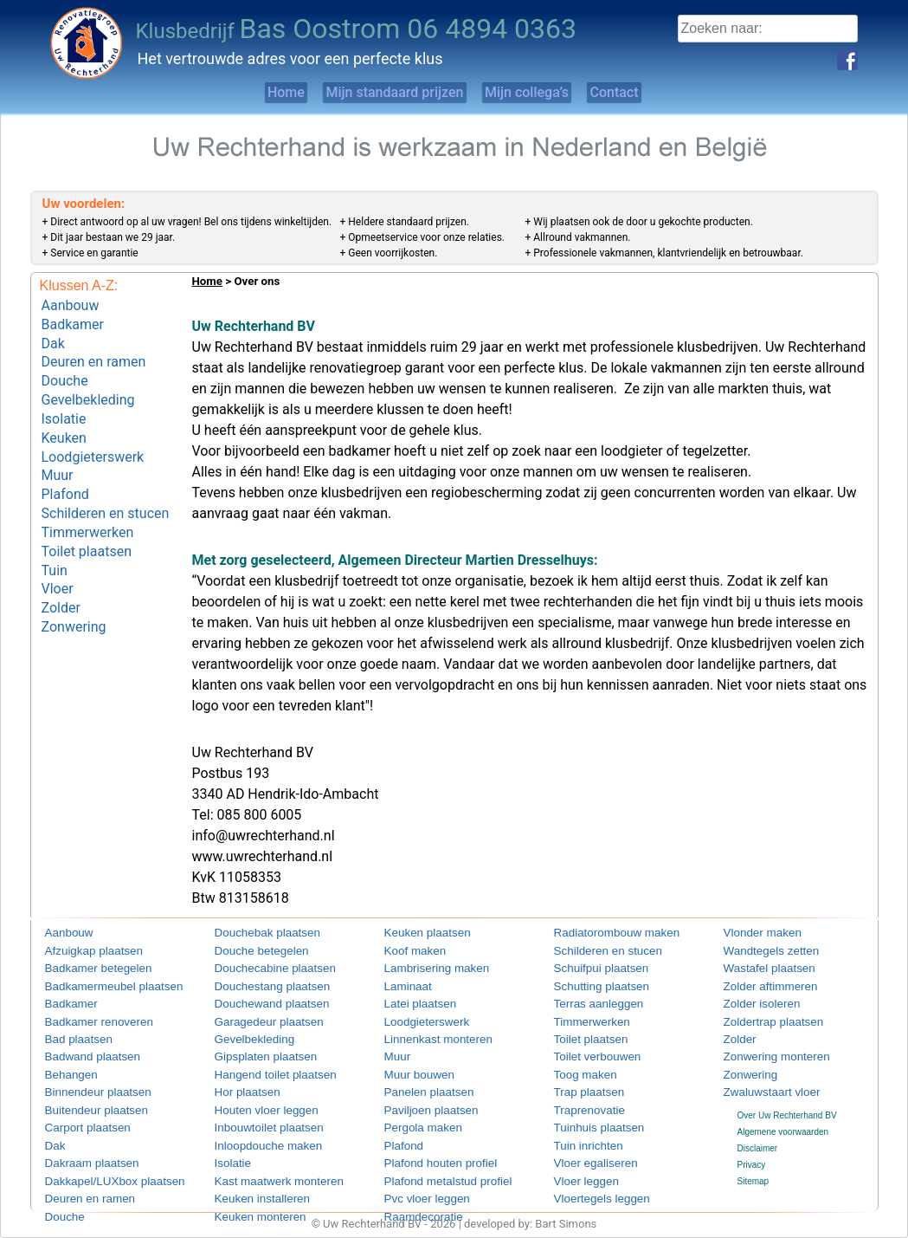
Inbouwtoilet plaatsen (255, 1116)
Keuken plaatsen (416, 933)
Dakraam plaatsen (80, 1150)
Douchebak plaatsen (254, 933)
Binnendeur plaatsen (85, 1083)
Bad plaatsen (70, 1033)
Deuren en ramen (94, 353)
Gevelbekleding (88, 385)
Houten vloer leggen (254, 1100)
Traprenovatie (580, 1100)
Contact (657, 92)
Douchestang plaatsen (258, 983)
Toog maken (577, 1067)
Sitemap (753, 1171)
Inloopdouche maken (255, 1133)
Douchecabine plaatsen (260, 967)
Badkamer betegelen (85, 967)
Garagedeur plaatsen (255, 1016)
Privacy (751, 1154)
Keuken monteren (249, 1199)
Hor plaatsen (239, 1083)
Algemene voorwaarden (783, 1120)
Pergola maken (413, 1116)
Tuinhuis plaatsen (587, 1116)
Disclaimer (757, 1137)
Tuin (55, 532)
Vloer (58, 549)
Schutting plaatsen (589, 983)
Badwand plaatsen (80, 1050)
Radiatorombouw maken (600, 933)
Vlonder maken (753, 933)
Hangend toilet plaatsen (260, 1067)
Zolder (61, 565)
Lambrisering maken (423, 967)
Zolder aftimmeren (759, 983)
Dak (53, 336)
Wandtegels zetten (759, 951)
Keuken (64, 418)
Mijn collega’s (540, 92)
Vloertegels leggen (590, 1183)
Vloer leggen (578, 1166)
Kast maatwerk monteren (263, 1166)
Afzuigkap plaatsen (82, 951)
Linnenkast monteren (424, 1033)
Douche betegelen (250, 951)
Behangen (65, 1067)
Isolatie (64, 401)
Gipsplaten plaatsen (253, 1050)
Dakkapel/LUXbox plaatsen (97, 1166)
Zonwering (74, 582)
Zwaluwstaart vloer (759, 1083)
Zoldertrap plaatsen (761, 1016)
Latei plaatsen (411, 1000)
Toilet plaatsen (87, 516)
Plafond (65, 467)
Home (240, 92)
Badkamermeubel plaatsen (96, 983)
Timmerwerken (88, 500)
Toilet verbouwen (586, 1050)
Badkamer (73, 320)
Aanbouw (71, 303)
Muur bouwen (410, 1067)
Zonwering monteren (763, 1050)
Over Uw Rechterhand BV (787, 1104)
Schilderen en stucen (106, 484)
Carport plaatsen (77, 1116)
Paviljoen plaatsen (419, 1100)
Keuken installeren (250, 1183)
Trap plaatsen (580, 1083)
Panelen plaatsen (417, 1083)
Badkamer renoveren (85, 1016)
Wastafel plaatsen (758, 967)
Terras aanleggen (587, 1000)
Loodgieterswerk (93, 434)
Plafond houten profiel (426, 1150)
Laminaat (402, 983)
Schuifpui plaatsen (589, 967)
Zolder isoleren (752, 1000)
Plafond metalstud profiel (432, 1166)
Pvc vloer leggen (416, 1183)
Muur (58, 451)
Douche (65, 369)
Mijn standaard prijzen (378, 92)
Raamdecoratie (413, 1199)
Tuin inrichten (580, 1133)
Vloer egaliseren (585, 1150)
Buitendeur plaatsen (83, 1100)
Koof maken (407, 951)
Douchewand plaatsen (257, 1000)
